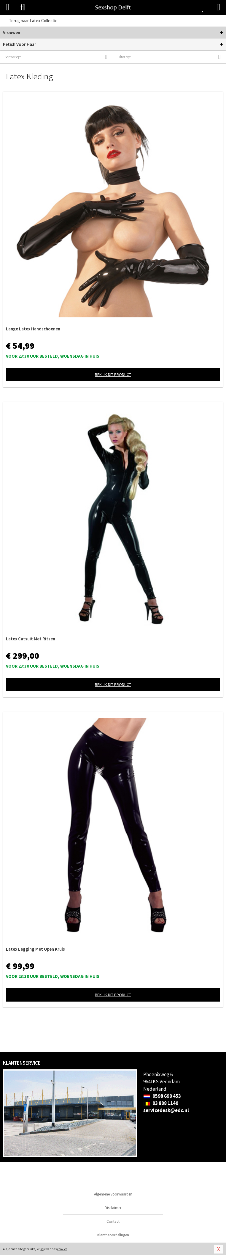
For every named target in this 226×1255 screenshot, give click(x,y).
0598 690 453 (162, 1096)
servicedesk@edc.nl (166, 1110)
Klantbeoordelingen (113, 1235)
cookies (62, 1249)
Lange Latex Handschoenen (33, 329)
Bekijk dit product (113, 374)
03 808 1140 (160, 1103)
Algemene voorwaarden (113, 1194)
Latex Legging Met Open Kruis (35, 949)
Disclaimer (113, 1207)
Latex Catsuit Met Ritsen (30, 639)
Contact (113, 1221)
